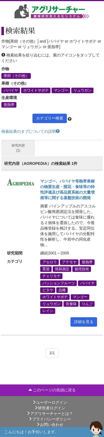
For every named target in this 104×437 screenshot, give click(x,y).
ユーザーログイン (49, 402)
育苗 (46, 269)
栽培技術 (82, 269)
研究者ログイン (49, 408)
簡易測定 (62, 269)
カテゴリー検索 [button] (49, 118)
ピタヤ (47, 290)
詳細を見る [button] (83, 321)
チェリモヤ (51, 276)
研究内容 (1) (18, 148)
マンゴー (61, 90)
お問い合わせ (49, 424)
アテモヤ (69, 262)
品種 (62, 290)
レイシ (47, 311)
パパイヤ (11, 90)
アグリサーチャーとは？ (49, 413)
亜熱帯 (9, 104)
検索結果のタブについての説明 (30, 131)
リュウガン (82, 90)
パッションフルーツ (58, 283)
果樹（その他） (16, 76)
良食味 (71, 304)
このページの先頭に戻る (52, 390)
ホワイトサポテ (36, 90)
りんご (87, 304)
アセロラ (49, 262)
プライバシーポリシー (49, 419)
